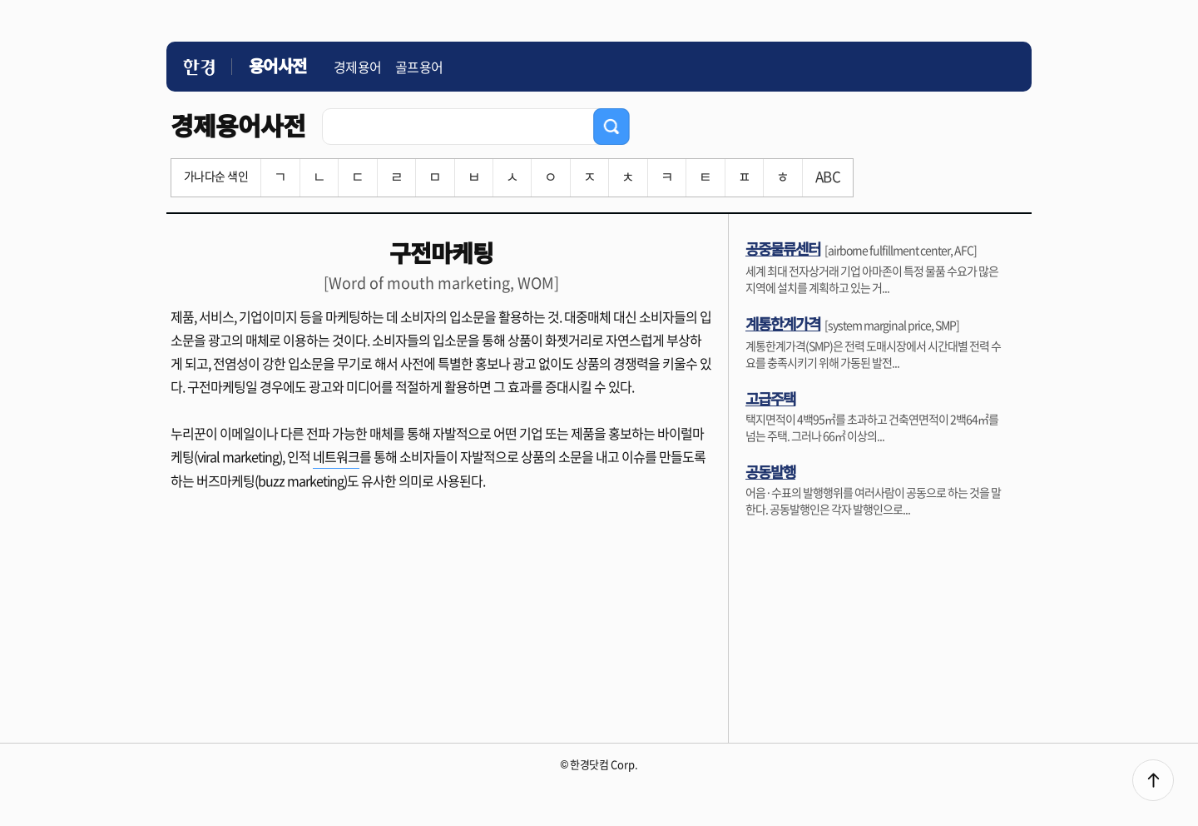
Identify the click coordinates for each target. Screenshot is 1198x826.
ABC (827, 176)
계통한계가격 (782, 323)
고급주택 (770, 398)
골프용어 (419, 67)
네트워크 (336, 456)
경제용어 (358, 67)
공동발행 (770, 471)
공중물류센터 (782, 248)
